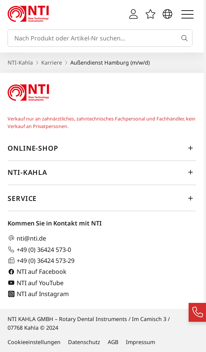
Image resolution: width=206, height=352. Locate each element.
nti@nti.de (27, 238)
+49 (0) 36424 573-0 (39, 249)
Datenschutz (84, 342)
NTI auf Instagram (38, 294)
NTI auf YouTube (36, 282)
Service (102, 198)
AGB (113, 342)
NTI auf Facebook (37, 271)
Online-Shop (102, 148)
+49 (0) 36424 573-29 (41, 260)
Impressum (140, 342)
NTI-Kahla (20, 62)
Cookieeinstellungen (34, 342)
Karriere (51, 62)
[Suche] (186, 38)
